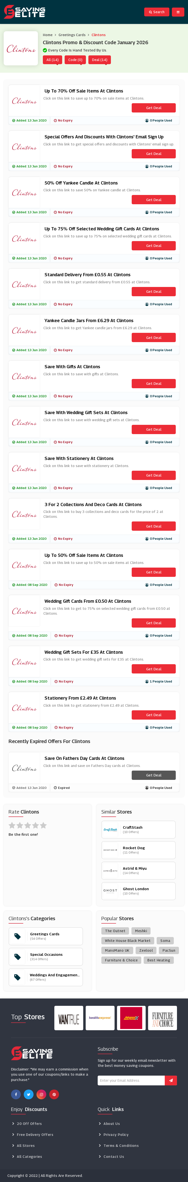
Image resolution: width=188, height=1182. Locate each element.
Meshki (141, 931)
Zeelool (146, 950)
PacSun (169, 950)
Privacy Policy (116, 1134)
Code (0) (75, 60)
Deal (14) (99, 60)
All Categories (29, 1156)
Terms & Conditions (121, 1145)
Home (47, 35)
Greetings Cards (72, 35)
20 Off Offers (29, 1123)
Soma (165, 940)
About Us (112, 1123)
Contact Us (114, 1156)
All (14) (53, 60)
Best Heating (158, 960)
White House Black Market (128, 940)
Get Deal (153, 107)
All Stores (26, 1145)
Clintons (99, 35)
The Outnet (115, 931)
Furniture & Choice (121, 960)
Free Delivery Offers (35, 1134)
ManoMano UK (117, 950)
